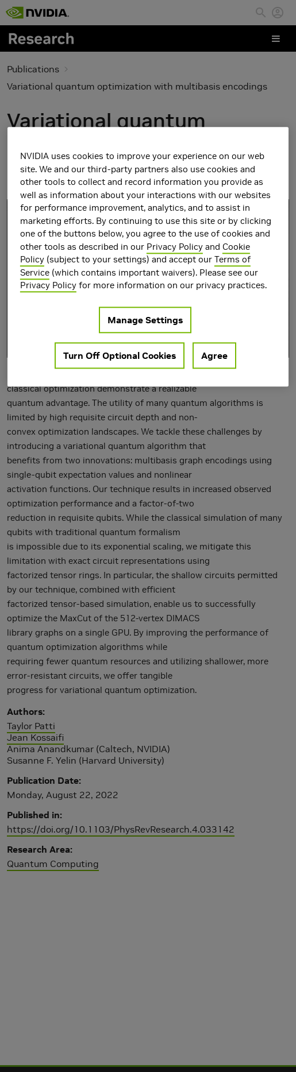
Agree (214, 355)
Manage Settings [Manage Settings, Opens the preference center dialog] (145, 320)
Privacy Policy (175, 246)
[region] (148, 256)
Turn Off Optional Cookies (119, 355)
